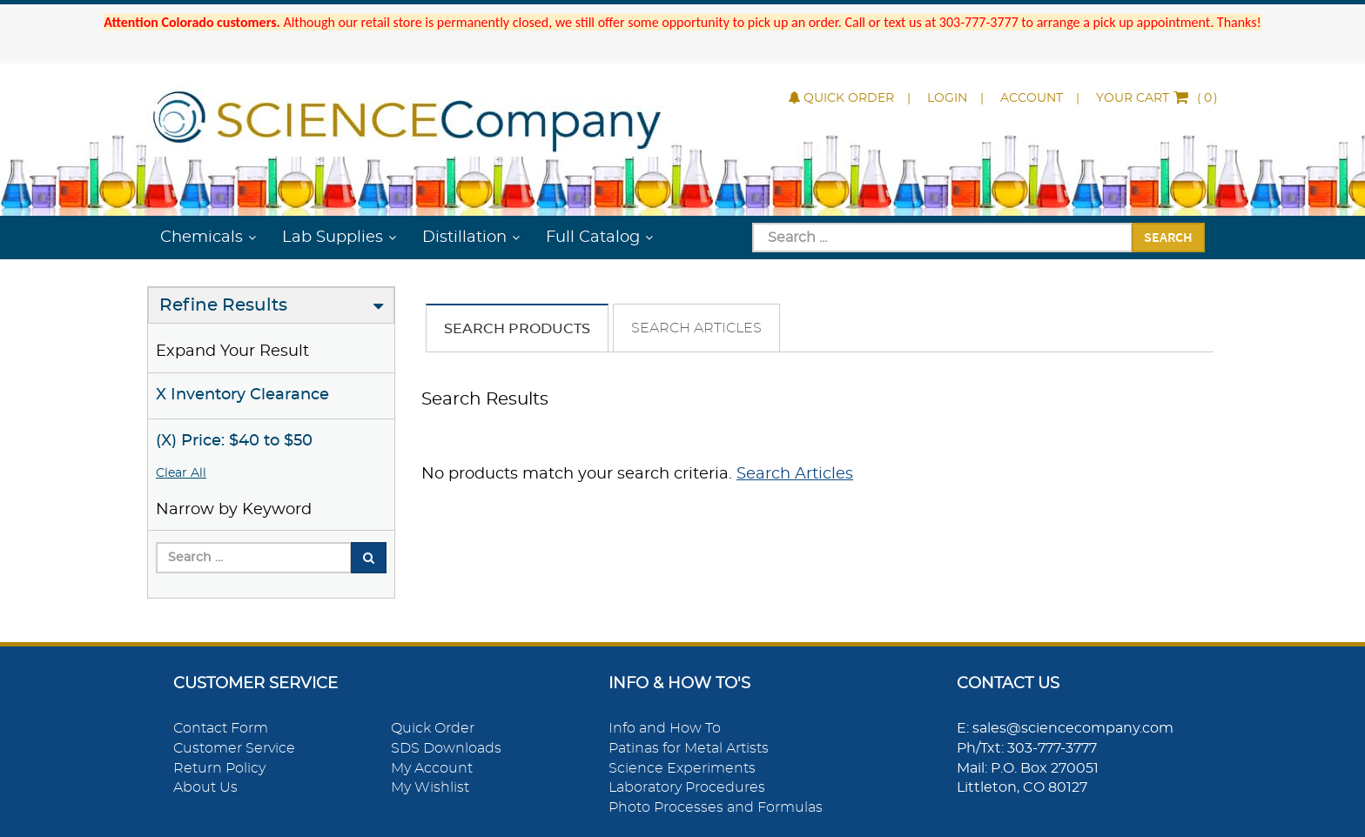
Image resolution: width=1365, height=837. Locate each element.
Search (1168, 236)
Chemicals (201, 237)
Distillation (464, 237)
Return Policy (219, 768)
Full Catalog (593, 237)
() (1157, 98)
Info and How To (665, 728)
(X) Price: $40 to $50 (234, 441)
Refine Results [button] (223, 305)
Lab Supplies (332, 237)
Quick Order (841, 98)
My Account (432, 768)
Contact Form (220, 728)
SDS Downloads (446, 748)
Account (1031, 98)
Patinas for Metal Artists (689, 748)
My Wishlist (430, 787)
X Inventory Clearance (242, 395)
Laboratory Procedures (687, 787)
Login (947, 98)
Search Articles (696, 328)
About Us (205, 787)
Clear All (181, 473)
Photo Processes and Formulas (716, 807)
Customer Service (234, 748)
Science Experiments (682, 768)
